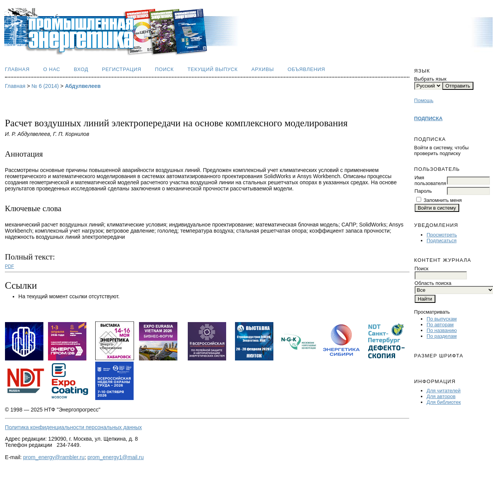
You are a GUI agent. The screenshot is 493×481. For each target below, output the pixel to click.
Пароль (423, 191)
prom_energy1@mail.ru (116, 457)
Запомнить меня (443, 200)
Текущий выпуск (212, 69)
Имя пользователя (430, 180)
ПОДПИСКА (428, 118)
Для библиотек (444, 402)
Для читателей (444, 390)
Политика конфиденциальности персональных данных (73, 427)
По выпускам (442, 319)
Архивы (262, 69)
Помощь (423, 100)
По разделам (442, 336)
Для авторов (441, 396)
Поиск (164, 69)
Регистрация (121, 69)
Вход (81, 69)
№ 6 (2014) (45, 86)
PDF (9, 266)
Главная (17, 69)
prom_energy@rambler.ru (53, 457)
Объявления (306, 69)
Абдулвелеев (83, 86)
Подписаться (442, 240)
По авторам (440, 324)
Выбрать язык (430, 79)
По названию (442, 330)
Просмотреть (442, 235)
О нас (51, 69)
